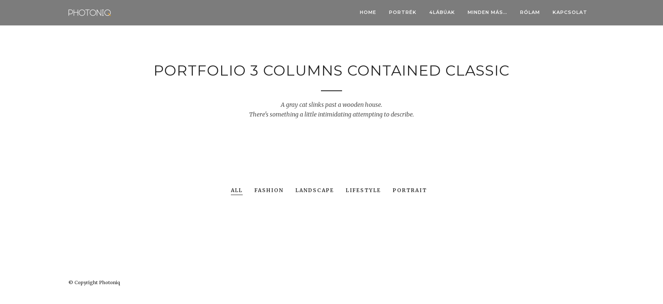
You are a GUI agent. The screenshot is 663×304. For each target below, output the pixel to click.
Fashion (269, 190)
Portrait (410, 190)
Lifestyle (363, 190)
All (237, 190)
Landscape (315, 190)
